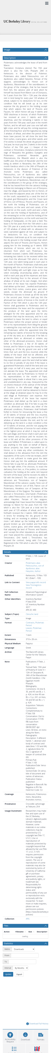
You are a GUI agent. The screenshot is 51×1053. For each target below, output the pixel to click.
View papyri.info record (36, 582)
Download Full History (37, 1023)
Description (10, 57)
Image (7, 49)
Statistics (8, 943)
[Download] (25, 1035)
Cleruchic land (32, 614)
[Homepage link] (25, 21)
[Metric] (23, 949)
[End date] (22, 961)
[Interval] (20, 968)
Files (6, 925)
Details (7, 551)
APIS (28, 918)
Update (8, 974)
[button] (40, 1035)
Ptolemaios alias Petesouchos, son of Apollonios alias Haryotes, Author (35, 567)
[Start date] (24, 955)
